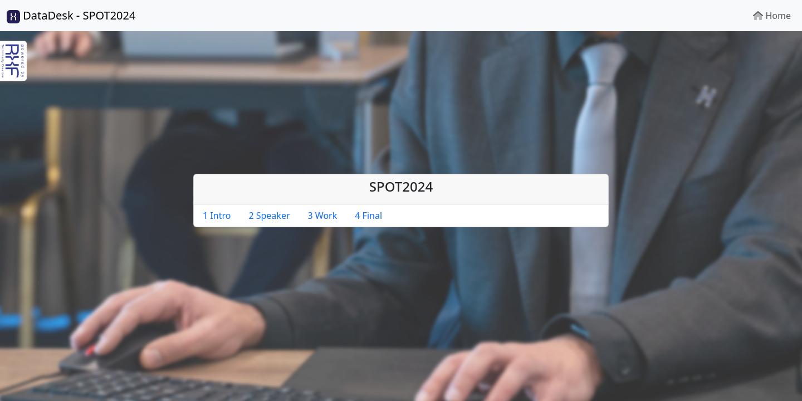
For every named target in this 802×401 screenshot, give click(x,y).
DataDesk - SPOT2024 (71, 15)
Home (772, 15)
